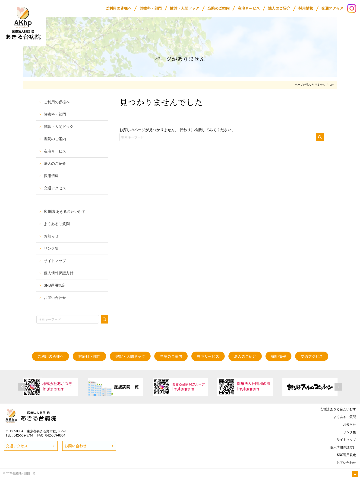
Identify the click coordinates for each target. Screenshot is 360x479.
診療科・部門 (55, 114)
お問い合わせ (55, 297)
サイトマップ (55, 261)
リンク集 (51, 248)
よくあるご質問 (57, 224)
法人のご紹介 (55, 163)
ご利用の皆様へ (57, 102)
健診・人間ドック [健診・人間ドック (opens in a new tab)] (58, 126)
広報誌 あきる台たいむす (64, 211)
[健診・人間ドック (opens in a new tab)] (184, 8)
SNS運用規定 (55, 285)
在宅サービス (55, 151)
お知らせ (51, 236)
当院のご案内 (55, 139)
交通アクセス (55, 188)
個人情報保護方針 (58, 273)
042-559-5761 (23, 435)
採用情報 (51, 176)
